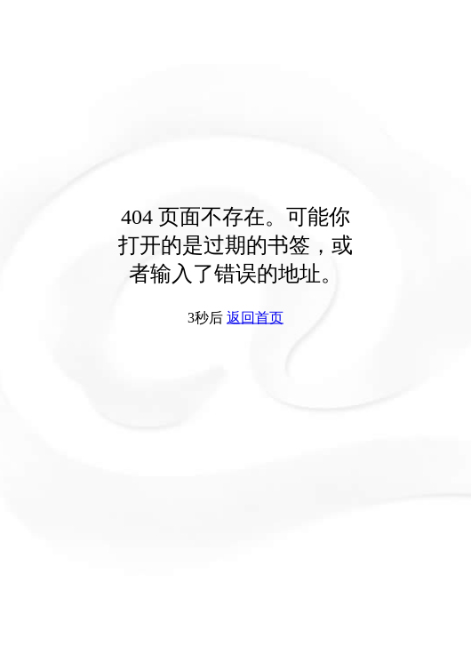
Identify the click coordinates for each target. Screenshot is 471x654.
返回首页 (255, 317)
